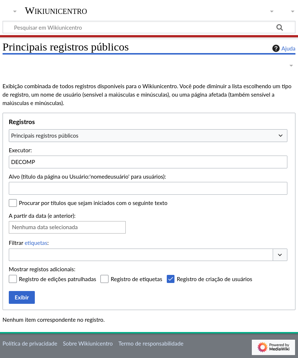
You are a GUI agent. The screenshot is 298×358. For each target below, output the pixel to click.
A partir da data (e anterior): (42, 215)
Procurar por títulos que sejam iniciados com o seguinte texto (93, 202)
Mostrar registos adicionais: (42, 269)
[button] (280, 255)
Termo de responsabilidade (151, 343)
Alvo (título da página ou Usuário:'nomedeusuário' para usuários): (87, 176)
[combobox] (148, 135)
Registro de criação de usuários (214, 279)
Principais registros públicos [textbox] (44, 135)
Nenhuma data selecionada (45, 227)
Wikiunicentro (56, 10)
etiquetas (36, 242)
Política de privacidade (30, 343)
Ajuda (283, 48)
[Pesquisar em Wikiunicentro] (149, 27)
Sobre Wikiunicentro (88, 343)
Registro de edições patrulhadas (57, 279)
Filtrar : (29, 242)
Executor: (20, 150)
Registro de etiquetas (136, 279)
